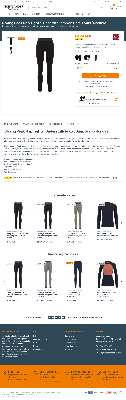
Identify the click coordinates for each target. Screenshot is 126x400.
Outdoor (36, 14)
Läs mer (104, 47)
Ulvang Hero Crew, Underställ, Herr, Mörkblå (107, 235)
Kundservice (98, 2)
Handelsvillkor (70, 343)
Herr (8, 14)
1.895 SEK (115, 100)
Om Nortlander (70, 339)
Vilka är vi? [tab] (73, 124)
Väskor (61, 14)
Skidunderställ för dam (22, 26)
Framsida (6, 26)
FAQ (34, 336)
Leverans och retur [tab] (33, 124)
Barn (25, 14)
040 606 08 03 (104, 346)
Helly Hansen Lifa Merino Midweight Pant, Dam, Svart (17, 236)
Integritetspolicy (71, 346)
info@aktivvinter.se (106, 350)
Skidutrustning (51, 14)
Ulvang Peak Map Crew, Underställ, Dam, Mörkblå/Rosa (106, 294)
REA (88, 14)
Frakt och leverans (111, 2)
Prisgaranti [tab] (55, 124)
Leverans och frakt (40, 339)
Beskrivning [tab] (11, 124)
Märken (79, 14)
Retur (122, 2)
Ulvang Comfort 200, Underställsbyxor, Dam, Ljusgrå (77, 236)
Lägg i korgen (101, 75)
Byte (35, 343)
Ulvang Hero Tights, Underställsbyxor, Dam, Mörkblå (77, 294)
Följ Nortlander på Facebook (109, 353)
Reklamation (38, 349)
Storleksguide (112, 63)
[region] (11, 46)
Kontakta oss (70, 336)
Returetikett (70, 349)
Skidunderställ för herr (105, 231)
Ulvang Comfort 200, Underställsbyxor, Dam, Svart (47, 236)
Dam (17, 14)
